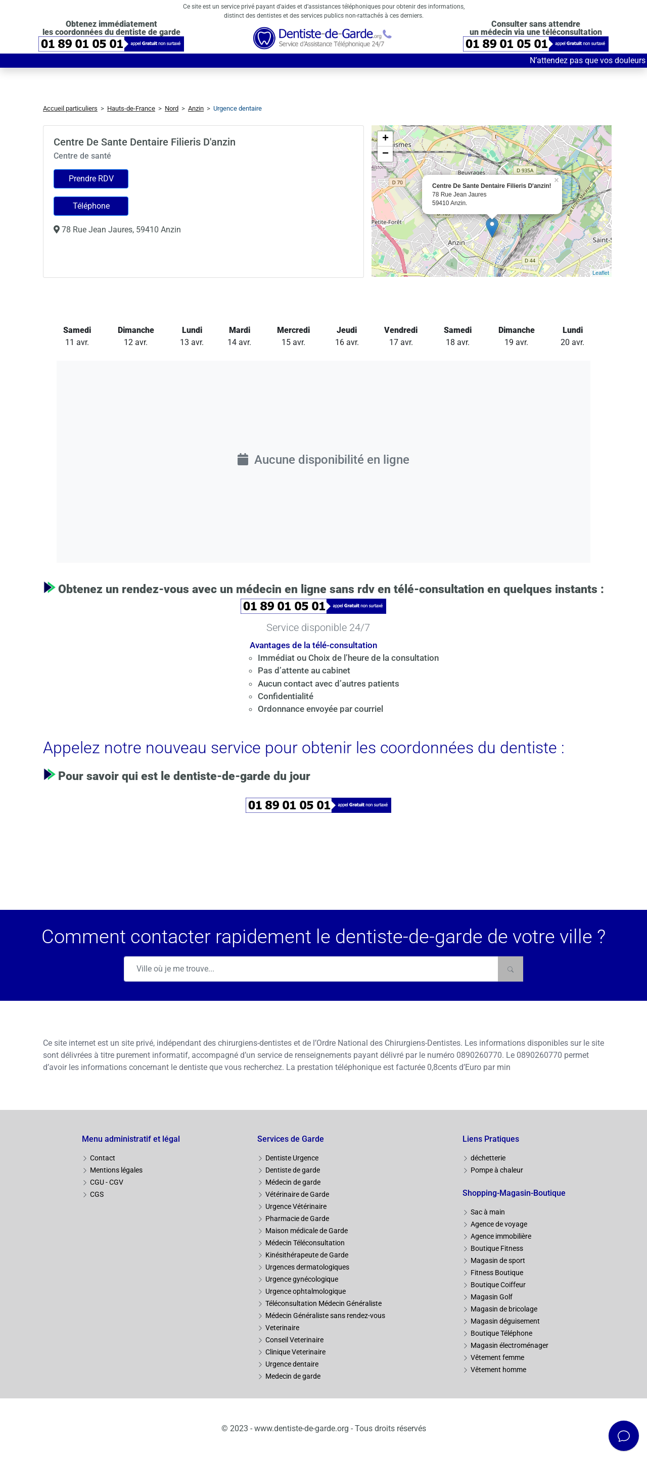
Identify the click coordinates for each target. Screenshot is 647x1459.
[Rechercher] (510, 969)
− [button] (385, 154)
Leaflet (600, 273)
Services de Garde (290, 1139)
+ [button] (385, 139)
